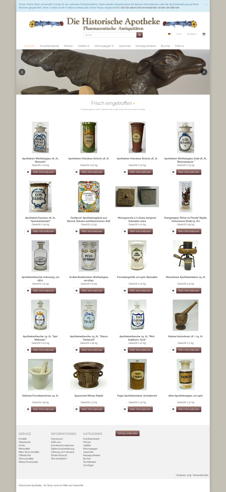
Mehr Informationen (43, 172)
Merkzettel (24, 448)
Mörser (68, 46)
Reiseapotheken (146, 46)
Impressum (57, 438)
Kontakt (23, 438)
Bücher (165, 46)
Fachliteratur (89, 462)
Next (204, 72)
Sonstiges (88, 465)
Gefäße (84, 46)
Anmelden (192, 34)
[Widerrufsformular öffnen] (127, 433)
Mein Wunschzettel (29, 452)
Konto (22, 445)
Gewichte (125, 46)
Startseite (29, 46)
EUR (179, 34)
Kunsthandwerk (49, 46)
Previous (22, 72)
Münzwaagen (104, 46)
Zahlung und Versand (62, 452)
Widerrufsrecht (59, 455)
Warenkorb (25, 442)
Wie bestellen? (59, 458)
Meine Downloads (28, 462)
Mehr (179, 46)
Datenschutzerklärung (62, 448)
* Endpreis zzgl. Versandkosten (191, 475)
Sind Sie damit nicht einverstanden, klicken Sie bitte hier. (150, 7)
